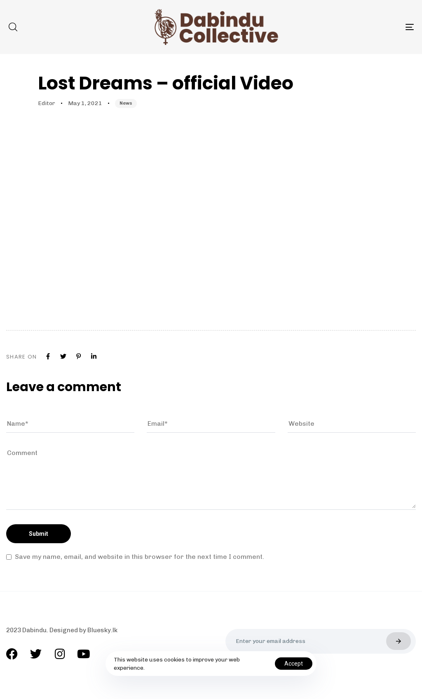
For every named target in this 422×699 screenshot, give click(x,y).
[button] (12, 26)
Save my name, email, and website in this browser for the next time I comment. (139, 557)
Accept (293, 663)
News (126, 103)
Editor (46, 103)
